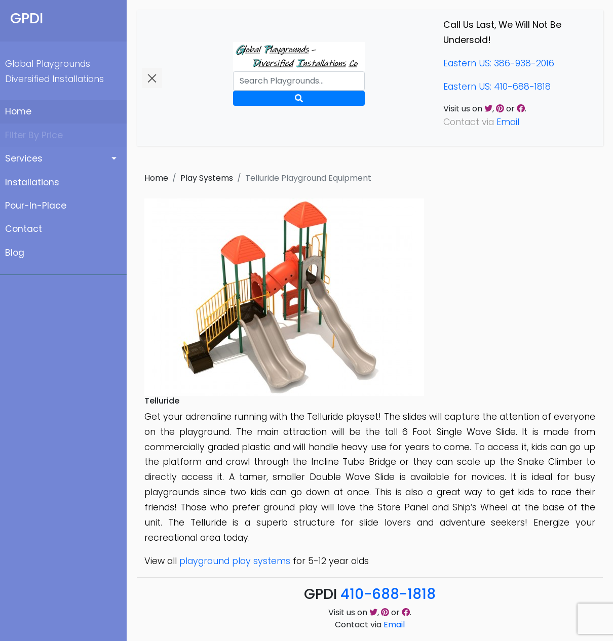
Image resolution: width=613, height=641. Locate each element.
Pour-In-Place (35, 205)
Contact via (370, 624)
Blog (14, 253)
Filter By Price (34, 135)
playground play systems (234, 561)
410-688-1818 (388, 594)
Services (24, 158)
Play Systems (206, 178)
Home (18, 111)
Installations (32, 182)
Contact (23, 229)
